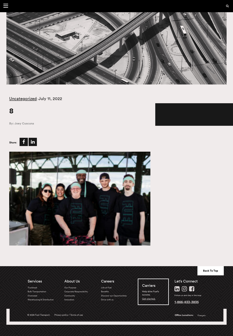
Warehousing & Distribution (41, 299)
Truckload (32, 287)
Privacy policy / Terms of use (68, 314)
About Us (72, 281)
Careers (107, 281)
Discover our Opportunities (114, 295)
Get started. (149, 298)
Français (202, 315)
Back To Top (210, 271)
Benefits (105, 291)
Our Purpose (70, 287)
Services (35, 281)
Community (69, 295)
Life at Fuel (106, 287)
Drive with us (107, 299)
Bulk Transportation (37, 291)
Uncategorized (23, 98)
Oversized (32, 295)
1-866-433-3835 (186, 302)
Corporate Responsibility (76, 291)
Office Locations (184, 315)
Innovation (69, 299)
